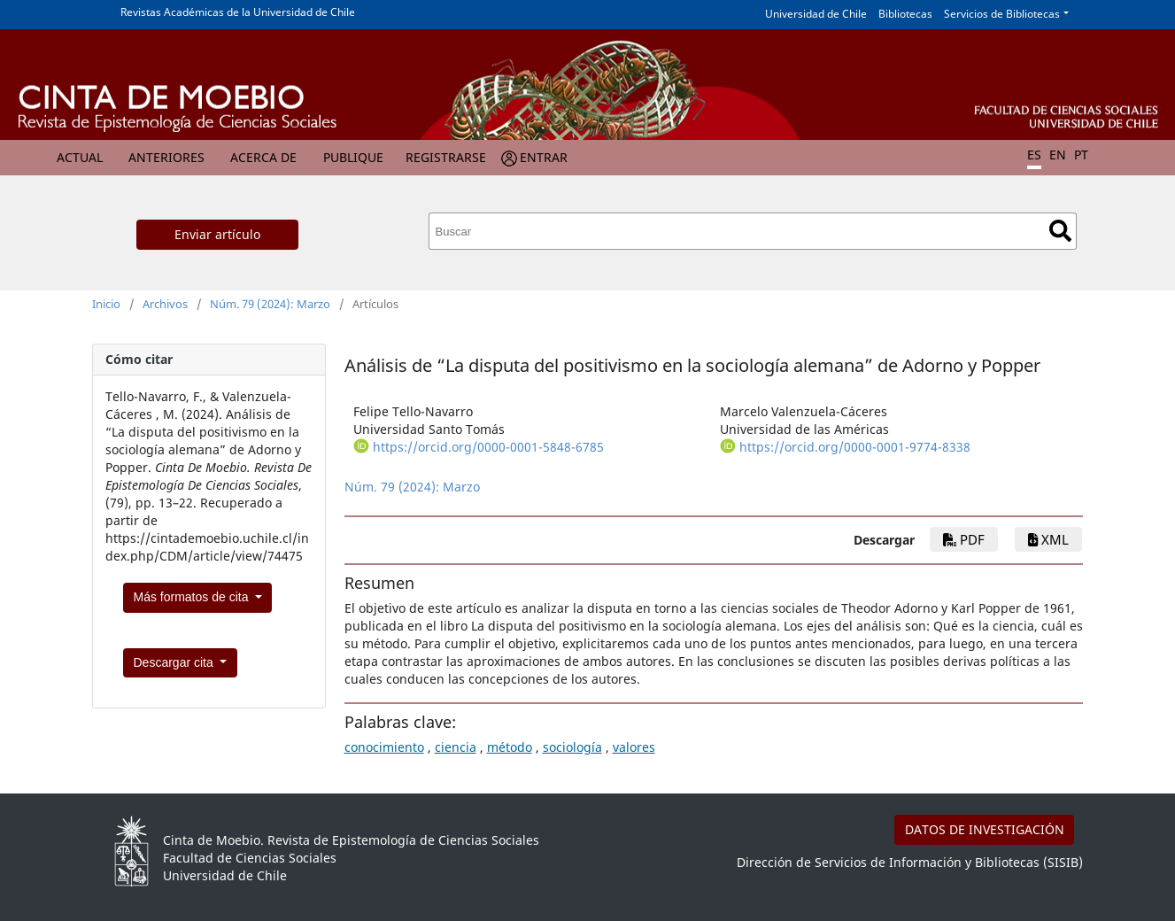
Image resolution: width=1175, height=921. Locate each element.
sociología (572, 747)
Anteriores (166, 157)
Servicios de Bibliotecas (1002, 13)
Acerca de (263, 157)
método (509, 747)
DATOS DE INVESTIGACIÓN (984, 829)
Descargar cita (175, 662)
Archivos (165, 304)
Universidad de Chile (816, 13)
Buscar (1060, 231)
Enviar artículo (217, 234)
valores (634, 747)
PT (1081, 154)
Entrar (544, 157)
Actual (80, 157)
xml (1048, 539)
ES (1034, 154)
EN (1057, 154)
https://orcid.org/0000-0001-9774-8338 (854, 446)
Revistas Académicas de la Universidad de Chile (237, 11)
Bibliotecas (905, 13)
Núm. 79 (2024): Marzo (270, 304)
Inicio (106, 304)
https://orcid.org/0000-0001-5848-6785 (488, 446)
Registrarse (446, 157)
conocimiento (384, 747)
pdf (964, 539)
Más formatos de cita (193, 597)
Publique (353, 157)
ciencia (455, 747)
